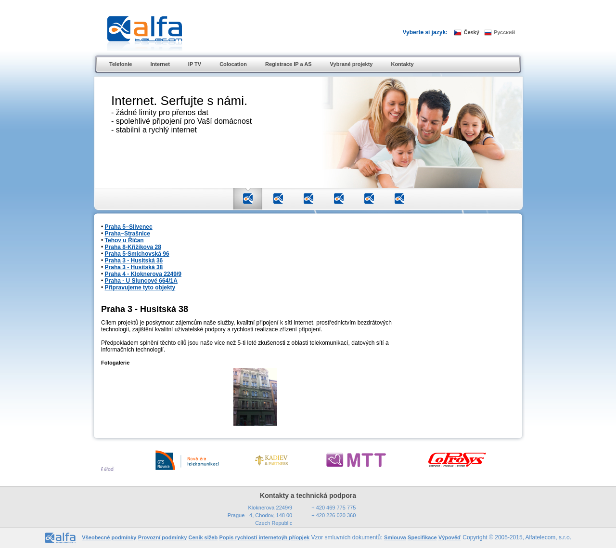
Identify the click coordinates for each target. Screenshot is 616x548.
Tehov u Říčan (124, 240)
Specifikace (422, 537)
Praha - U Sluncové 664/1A (141, 280)
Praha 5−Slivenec (129, 226)
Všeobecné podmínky (109, 537)
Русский (504, 32)
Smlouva (395, 537)
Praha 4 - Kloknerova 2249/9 (143, 274)
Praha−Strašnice (127, 233)
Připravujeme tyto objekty (140, 287)
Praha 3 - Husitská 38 (134, 267)
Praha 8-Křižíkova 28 (133, 247)
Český (471, 32)
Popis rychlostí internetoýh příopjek (264, 537)
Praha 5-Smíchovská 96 (137, 253)
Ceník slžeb (203, 537)
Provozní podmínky (162, 537)
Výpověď (449, 537)
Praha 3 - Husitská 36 (134, 260)
